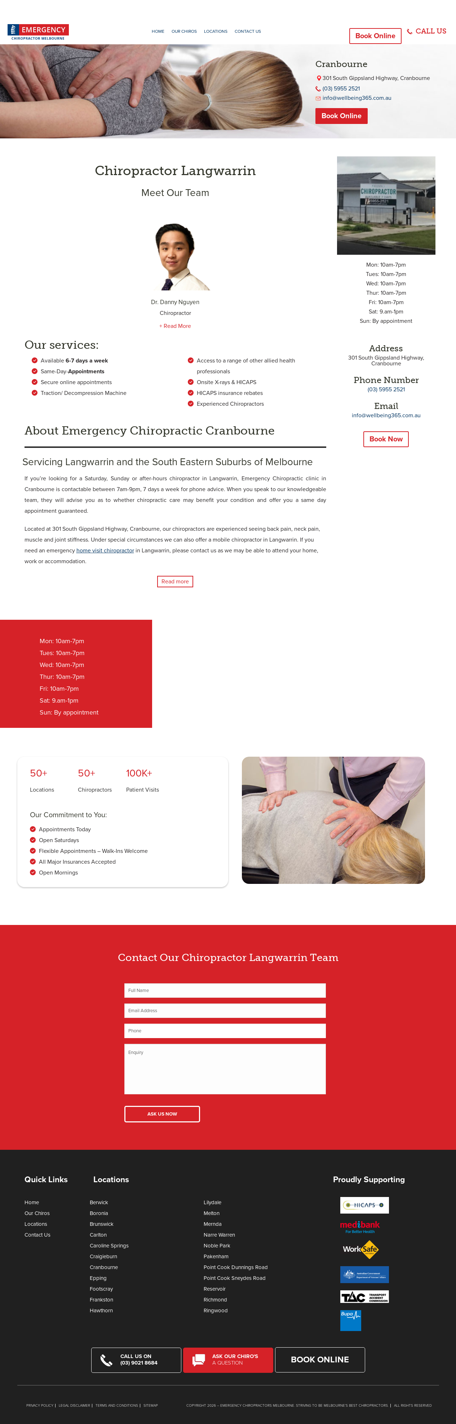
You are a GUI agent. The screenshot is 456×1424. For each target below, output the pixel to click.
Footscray (101, 1289)
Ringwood (216, 1310)
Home (158, 31)
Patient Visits (142, 789)
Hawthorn (101, 1310)
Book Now (386, 439)
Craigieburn (103, 1256)
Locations (215, 31)
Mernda (213, 1224)
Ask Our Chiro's (238, 1359)
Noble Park (217, 1245)
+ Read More (175, 326)
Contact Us (248, 31)
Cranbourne (104, 1267)
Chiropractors (95, 789)
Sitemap (150, 1405)
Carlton (98, 1235)
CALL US (431, 31)
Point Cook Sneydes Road (235, 1278)
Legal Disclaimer (74, 1405)
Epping (98, 1278)
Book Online (375, 36)
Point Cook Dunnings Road (236, 1267)
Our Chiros (184, 31)
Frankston (101, 1299)
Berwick (99, 1202)
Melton (212, 1213)
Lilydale (212, 1202)
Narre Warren (219, 1235)
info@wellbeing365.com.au (357, 98)
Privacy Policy (39, 1405)
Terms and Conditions (117, 1405)
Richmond (215, 1299)
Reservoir (215, 1289)
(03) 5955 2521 (341, 88)
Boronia (99, 1213)
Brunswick (102, 1224)
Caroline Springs (109, 1245)
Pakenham (216, 1256)
